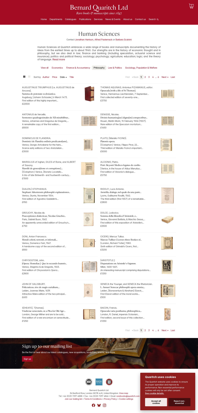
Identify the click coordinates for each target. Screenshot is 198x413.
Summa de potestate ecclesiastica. (39, 94)
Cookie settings (126, 399)
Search (152, 19)
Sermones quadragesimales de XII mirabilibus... (45, 117)
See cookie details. (154, 393)
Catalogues (70, 19)
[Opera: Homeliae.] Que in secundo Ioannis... (44, 263)
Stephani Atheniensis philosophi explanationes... (46, 192)
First (127, 77)
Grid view (24, 77)
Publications (85, 19)
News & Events (112, 19)
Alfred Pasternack (103, 39)
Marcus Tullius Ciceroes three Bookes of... (121, 239)
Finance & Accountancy (78, 67)
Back (135, 77)
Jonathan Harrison (84, 39)
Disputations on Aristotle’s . (118, 263)
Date (62, 77)
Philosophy (99, 67)
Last (173, 77)
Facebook (93, 405)
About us (127, 19)
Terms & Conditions (93, 399)
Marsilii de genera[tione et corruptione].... (42, 168)
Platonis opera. (107, 141)
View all (44, 67)
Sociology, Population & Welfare (141, 67)
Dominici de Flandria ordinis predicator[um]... (45, 141)
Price (54, 77)
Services (98, 19)
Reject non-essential (179, 402)
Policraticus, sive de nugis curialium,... (41, 287)
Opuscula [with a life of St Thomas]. (118, 90)
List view (29, 77)
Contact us (140, 19)
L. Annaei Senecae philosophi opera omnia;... (122, 287)
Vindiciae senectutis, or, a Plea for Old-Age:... (43, 311)
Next (164, 77)
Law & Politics (115, 67)
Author (45, 77)
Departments (56, 19)
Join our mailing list (73, 399)
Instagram (104, 405)
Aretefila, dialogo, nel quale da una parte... (120, 192)
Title (71, 77)
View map (123, 393)
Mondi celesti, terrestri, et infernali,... (39, 239)
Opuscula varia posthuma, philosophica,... (121, 311)
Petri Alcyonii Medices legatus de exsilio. (120, 165)
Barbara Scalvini (124, 39)
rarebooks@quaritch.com (128, 396)
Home (44, 19)
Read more (58, 59)
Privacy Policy (110, 399)
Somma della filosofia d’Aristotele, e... (118, 216)
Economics (57, 67)
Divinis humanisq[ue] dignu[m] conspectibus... (123, 117)
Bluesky (99, 405)
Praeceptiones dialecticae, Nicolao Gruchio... (44, 216)
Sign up (27, 359)
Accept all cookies (156, 402)
